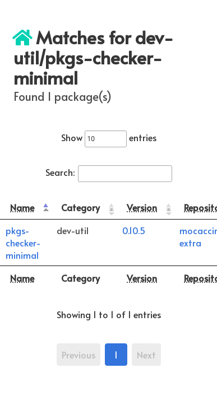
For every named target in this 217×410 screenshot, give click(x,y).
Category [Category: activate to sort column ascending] (80, 207)
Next (146, 354)
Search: (108, 172)
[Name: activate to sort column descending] (25, 207)
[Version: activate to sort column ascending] (145, 207)
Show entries (108, 137)
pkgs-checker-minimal (23, 242)
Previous (78, 354)
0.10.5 (133, 230)
